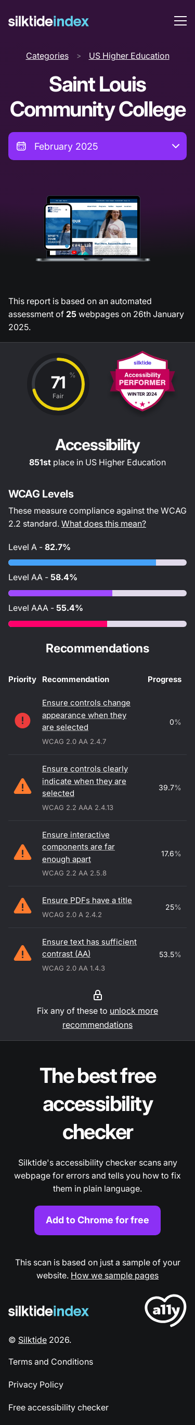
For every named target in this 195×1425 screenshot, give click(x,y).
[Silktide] (48, 21)
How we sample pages (115, 1275)
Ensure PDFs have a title (87, 900)
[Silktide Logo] (48, 1310)
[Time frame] (97, 146)
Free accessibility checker (58, 1407)
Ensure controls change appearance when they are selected (86, 715)
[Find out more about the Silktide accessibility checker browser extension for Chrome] (97, 1148)
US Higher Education (129, 55)
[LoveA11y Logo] (166, 1312)
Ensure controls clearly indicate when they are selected (85, 781)
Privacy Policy (35, 1384)
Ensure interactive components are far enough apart (78, 847)
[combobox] (97, 146)
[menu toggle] (180, 20)
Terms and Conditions (50, 1361)
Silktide (32, 1340)
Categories (47, 55)
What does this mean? (103, 523)
